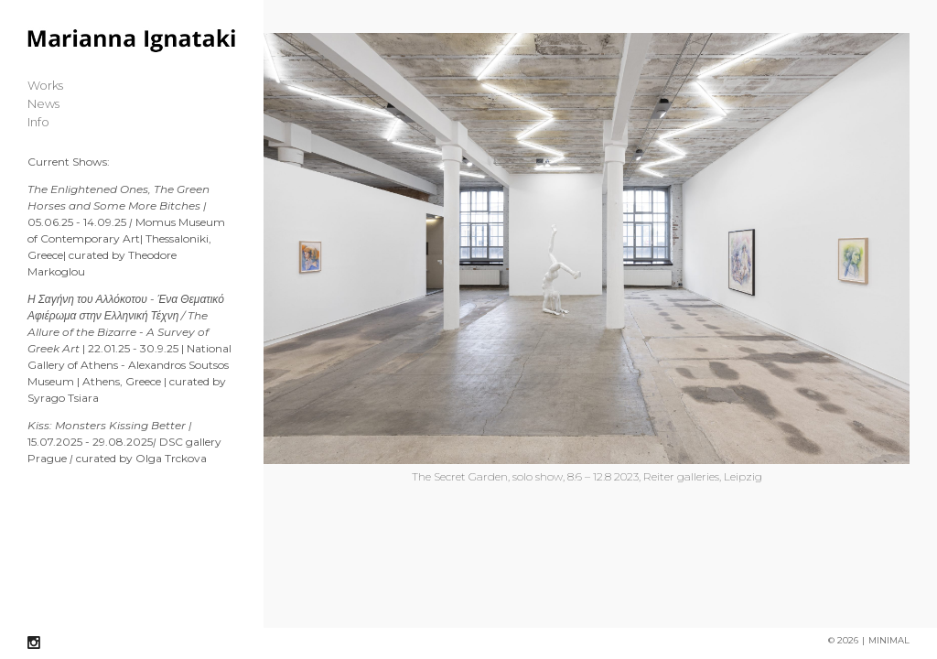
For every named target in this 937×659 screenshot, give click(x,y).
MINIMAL (889, 639)
